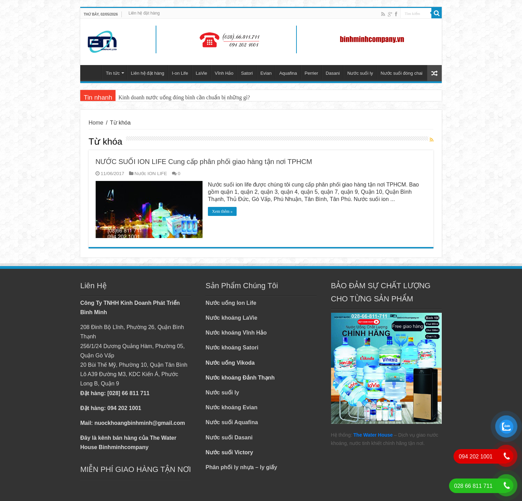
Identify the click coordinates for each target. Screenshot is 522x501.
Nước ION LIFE (151, 173)
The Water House (373, 435)
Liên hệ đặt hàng (144, 13)
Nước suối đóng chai (401, 73)
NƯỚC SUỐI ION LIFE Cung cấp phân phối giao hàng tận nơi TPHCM (203, 161)
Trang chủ (93, 72)
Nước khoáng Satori (231, 347)
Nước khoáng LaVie (231, 318)
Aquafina (288, 73)
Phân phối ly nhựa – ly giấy (241, 467)
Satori (247, 73)
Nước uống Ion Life (230, 303)
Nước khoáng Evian (231, 407)
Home (96, 123)
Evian (266, 73)
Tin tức (113, 73)
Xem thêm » (222, 211)
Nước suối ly (360, 73)
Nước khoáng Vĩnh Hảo (236, 333)
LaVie (201, 73)
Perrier (311, 73)
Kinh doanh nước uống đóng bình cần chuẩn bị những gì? (184, 97)
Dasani (333, 73)
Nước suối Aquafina (231, 422)
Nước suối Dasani (229, 437)
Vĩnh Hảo (224, 73)
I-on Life (180, 73)
